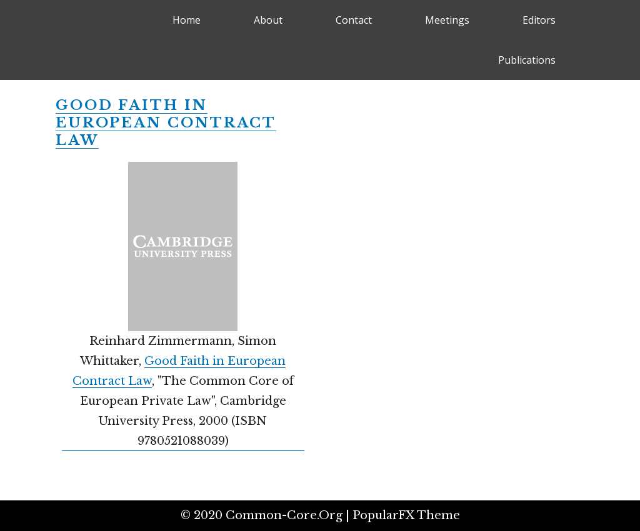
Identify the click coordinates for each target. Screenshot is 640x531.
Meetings (447, 20)
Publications (527, 60)
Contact (354, 20)
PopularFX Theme (406, 515)
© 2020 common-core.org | (266, 515)
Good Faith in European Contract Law (166, 123)
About (268, 20)
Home (186, 20)
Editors (539, 20)
